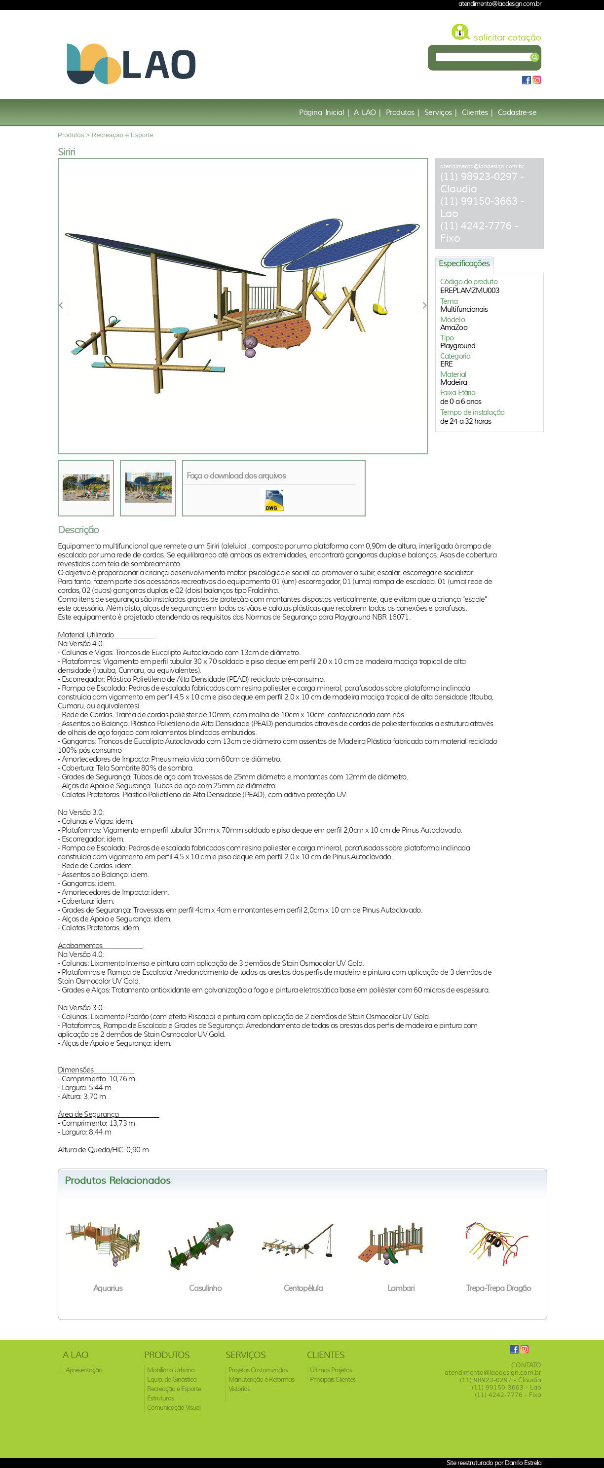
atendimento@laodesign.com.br (482, 166)
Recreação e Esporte (122, 135)
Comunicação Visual (173, 1407)
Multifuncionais (464, 309)
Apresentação (84, 1370)
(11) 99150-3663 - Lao (506, 1387)
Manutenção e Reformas (261, 1379)
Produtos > (75, 135)
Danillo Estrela (523, 1463)
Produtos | (402, 112)
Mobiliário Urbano (170, 1370)
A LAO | (367, 112)
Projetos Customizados (258, 1370)
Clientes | (477, 112)
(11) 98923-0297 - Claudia (500, 1380)
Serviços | (440, 112)
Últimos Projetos (331, 1370)
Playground (457, 345)
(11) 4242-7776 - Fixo (508, 1394)
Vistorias (239, 1389)
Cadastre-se (517, 112)
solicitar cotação (507, 37)
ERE (446, 364)
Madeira (453, 382)
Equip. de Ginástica (171, 1379)
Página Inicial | (324, 112)
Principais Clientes (332, 1379)
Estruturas (160, 1398)
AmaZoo (453, 327)
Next (422, 305)
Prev (64, 305)
